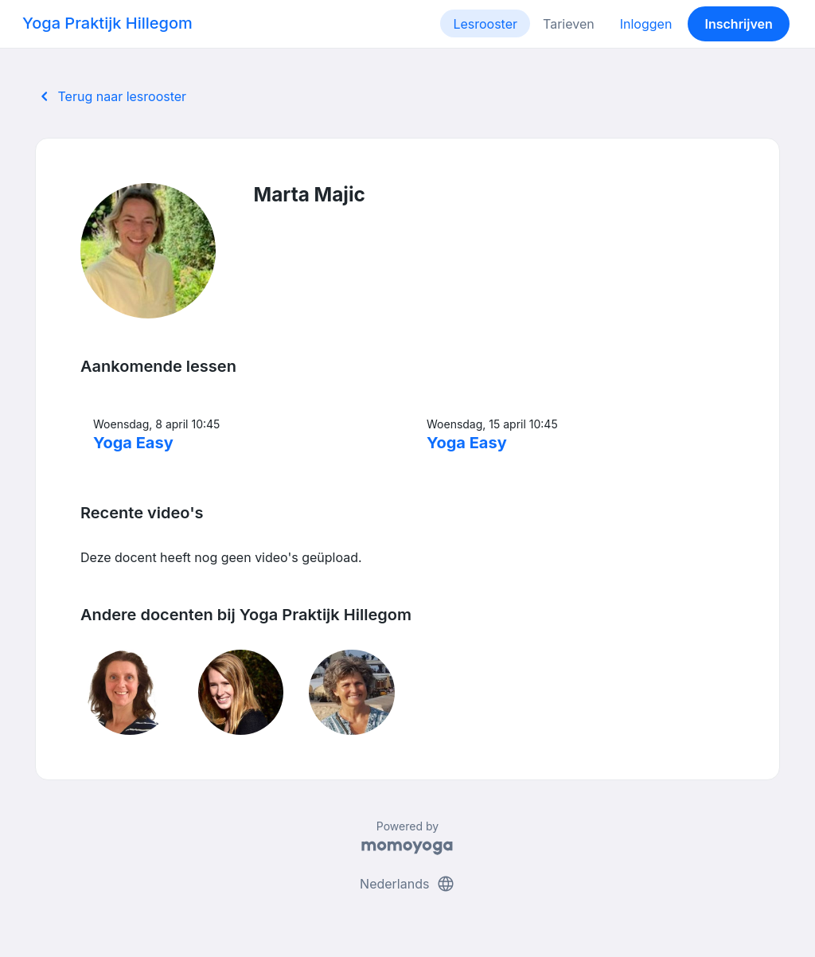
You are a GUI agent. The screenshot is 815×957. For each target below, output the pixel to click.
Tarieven (569, 24)
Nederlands (407, 883)
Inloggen (646, 24)
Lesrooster (485, 24)
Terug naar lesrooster (110, 96)
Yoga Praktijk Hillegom (107, 23)
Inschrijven (739, 24)
